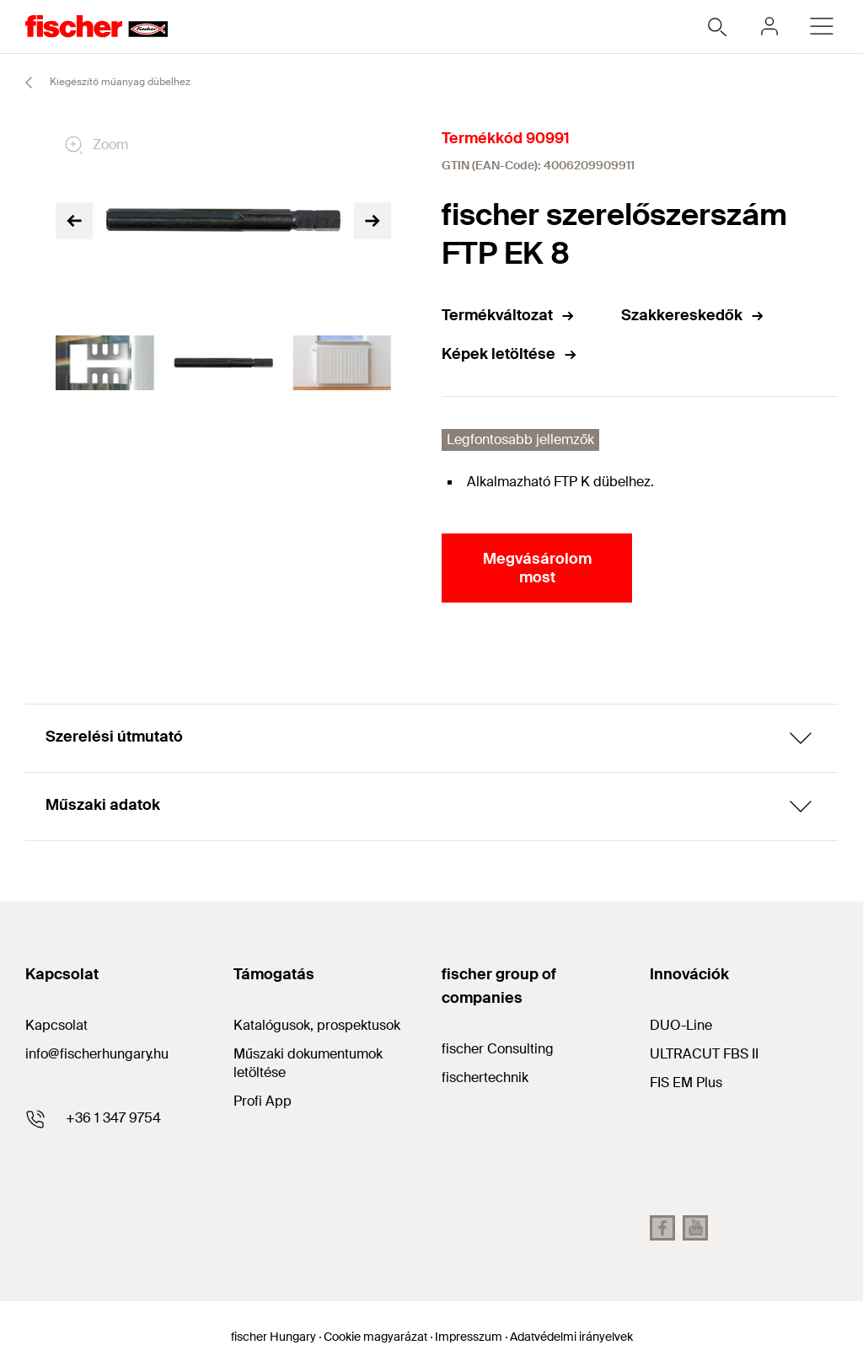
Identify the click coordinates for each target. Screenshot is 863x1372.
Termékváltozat (509, 315)
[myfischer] (769, 26)
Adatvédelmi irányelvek (571, 1336)
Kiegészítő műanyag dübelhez (100, 82)
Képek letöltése (510, 354)
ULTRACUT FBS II (704, 1054)
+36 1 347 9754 (113, 1118)
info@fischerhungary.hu (97, 1054)
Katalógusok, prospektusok (316, 1025)
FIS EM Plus (686, 1082)
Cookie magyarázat (375, 1336)
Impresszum (468, 1336)
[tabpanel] (105, 363)
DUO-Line (681, 1025)
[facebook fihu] (662, 1228)
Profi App (262, 1101)
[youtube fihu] (695, 1228)
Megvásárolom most (537, 568)
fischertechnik (485, 1077)
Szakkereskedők (693, 315)
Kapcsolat (56, 1025)
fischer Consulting (498, 1049)
